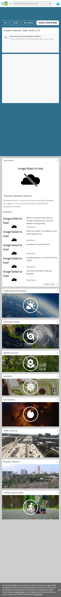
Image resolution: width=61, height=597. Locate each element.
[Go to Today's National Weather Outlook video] (30, 303)
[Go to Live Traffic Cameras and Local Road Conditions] (30, 442)
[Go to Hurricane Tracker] (30, 334)
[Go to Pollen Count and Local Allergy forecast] (30, 361)
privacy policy (19, 592)
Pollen (15, 23)
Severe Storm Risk (48, 23)
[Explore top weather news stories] (30, 160)
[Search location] (32, 3)
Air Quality (28, 23)
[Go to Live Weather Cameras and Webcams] (30, 473)
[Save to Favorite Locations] (10, 3)
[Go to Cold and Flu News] (30, 384)
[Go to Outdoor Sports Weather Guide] (30, 504)
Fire (5, 23)
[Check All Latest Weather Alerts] (58, 3)
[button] (59, 590)
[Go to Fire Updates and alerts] (30, 411)
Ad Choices (38, 594)
